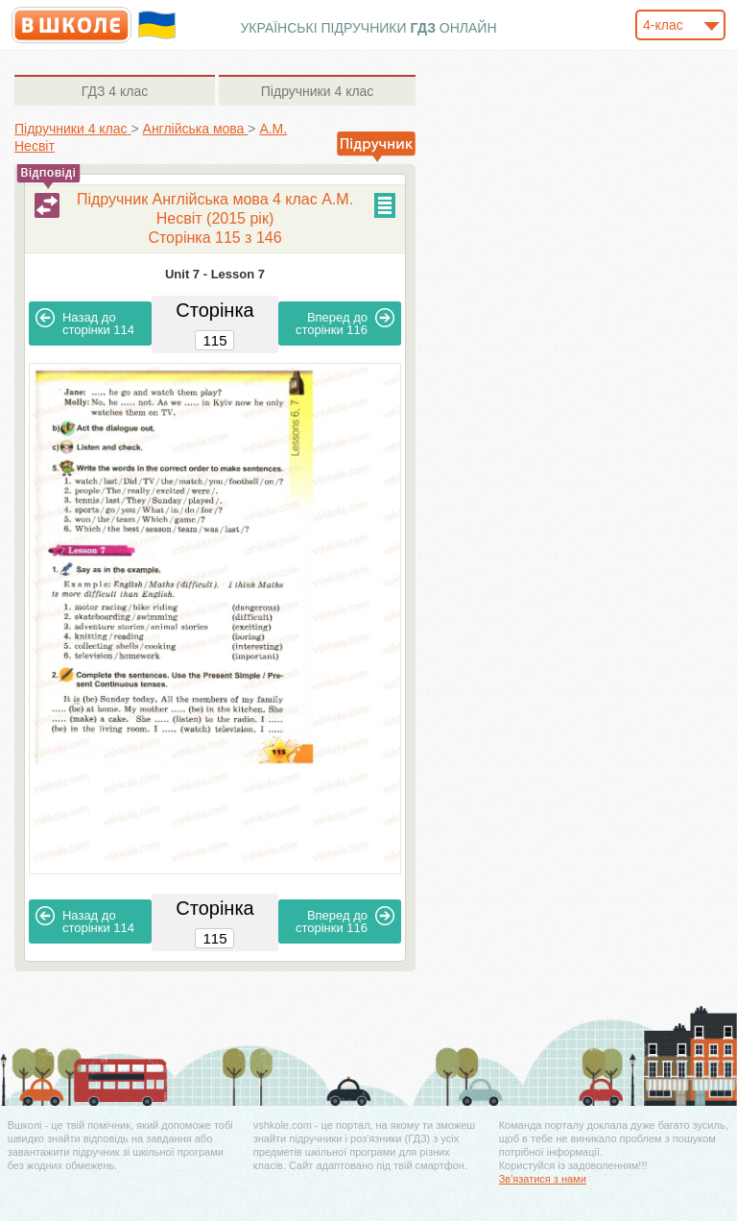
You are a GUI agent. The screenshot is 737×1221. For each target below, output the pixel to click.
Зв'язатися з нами (542, 1179)
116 (345, 322)
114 (85, 322)
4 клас (115, 91)
